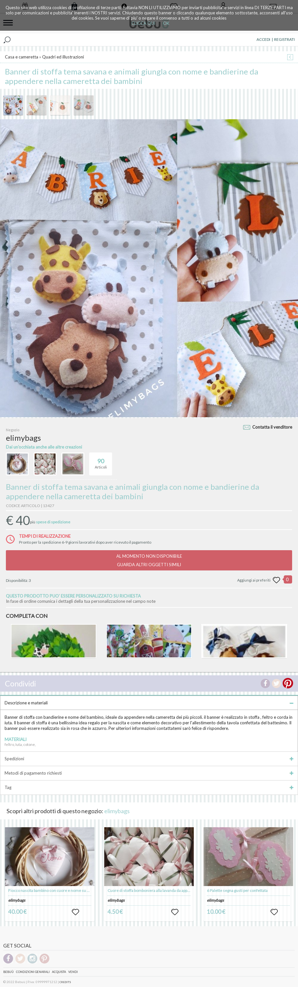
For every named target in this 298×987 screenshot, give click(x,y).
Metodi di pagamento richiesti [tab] (149, 773)
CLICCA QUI (143, 23)
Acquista (59, 972)
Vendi (73, 972)
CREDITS (65, 982)
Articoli (101, 460)
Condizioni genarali (33, 972)
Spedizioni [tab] (149, 758)
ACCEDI (263, 39)
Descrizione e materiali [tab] (149, 702)
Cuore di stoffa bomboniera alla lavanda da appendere (154, 890)
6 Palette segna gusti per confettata (237, 890)
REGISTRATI (284, 39)
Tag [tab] (149, 787)
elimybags (117, 810)
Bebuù (8, 972)
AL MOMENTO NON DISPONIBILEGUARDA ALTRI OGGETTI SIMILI (149, 560)
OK (166, 23)
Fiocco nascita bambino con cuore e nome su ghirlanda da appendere (67, 890)
